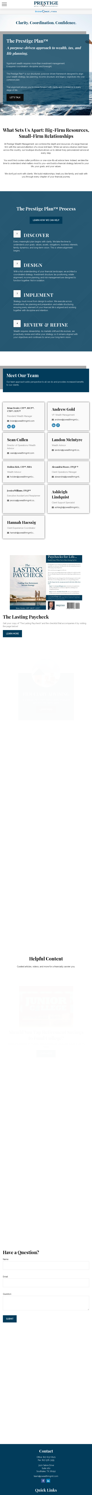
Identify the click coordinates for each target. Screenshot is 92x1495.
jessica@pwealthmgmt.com (22, 500)
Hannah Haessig (21, 522)
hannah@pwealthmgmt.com (22, 533)
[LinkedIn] (9, 426)
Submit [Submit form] (9, 1319)
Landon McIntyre (67, 439)
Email (5, 1277)
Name (5, 1259)
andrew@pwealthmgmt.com (67, 419)
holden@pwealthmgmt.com (22, 477)
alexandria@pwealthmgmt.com (67, 477)
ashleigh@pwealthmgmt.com (67, 507)
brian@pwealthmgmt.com (22, 421)
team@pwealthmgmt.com (46, 1476)
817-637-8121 (49, 1457)
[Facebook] (13, 426)
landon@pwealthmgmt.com (67, 450)
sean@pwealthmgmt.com (22, 453)
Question (7, 1294)
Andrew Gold (63, 409)
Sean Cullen (17, 439)
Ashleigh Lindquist (60, 494)
